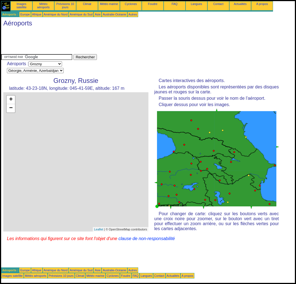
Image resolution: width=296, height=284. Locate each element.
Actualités (240, 4)
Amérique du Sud (81, 14)
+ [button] (11, 100)
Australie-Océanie (114, 14)
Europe (25, 14)
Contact (218, 4)
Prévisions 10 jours (65, 5)
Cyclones (131, 4)
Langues (196, 4)
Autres (132, 14)
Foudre (153, 4)
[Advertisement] (102, 41)
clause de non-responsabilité (147, 238)
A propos (262, 4)
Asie (98, 14)
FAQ (174, 4)
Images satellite (21, 5)
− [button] (11, 108)
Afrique (37, 14)
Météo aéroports (43, 5)
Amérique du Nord (56, 14)
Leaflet (98, 229)
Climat (87, 4)
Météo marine (109, 4)
